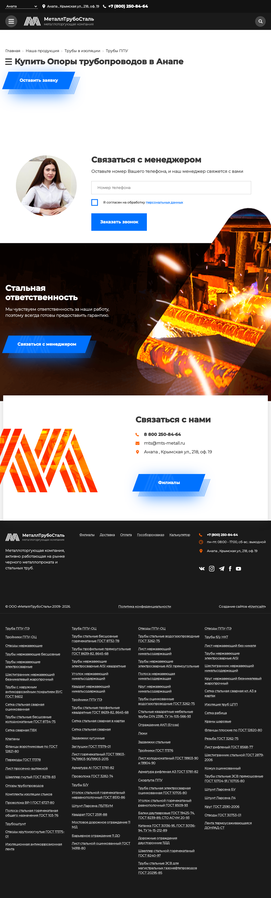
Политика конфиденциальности (144, 606)
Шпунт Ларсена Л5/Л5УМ (92, 806)
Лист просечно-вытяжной (26, 768)
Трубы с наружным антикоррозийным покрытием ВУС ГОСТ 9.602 (33, 691)
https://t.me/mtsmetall (221, 569)
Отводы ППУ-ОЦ (151, 628)
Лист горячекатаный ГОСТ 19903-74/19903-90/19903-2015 (98, 756)
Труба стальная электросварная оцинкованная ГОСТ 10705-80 (164, 790)
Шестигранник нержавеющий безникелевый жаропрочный (30, 677)
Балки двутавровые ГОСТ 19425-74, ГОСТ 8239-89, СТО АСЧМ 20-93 (166, 815)
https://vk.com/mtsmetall (202, 569)
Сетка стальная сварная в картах (98, 721)
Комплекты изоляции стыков (28, 794)
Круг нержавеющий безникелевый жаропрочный (233, 680)
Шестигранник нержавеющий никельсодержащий (229, 668)
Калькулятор (179, 534)
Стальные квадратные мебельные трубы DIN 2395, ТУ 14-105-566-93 (165, 714)
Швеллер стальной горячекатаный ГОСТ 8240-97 (166, 853)
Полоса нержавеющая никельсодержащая (156, 676)
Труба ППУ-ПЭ (17, 628)
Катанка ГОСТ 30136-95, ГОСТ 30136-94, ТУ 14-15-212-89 (167, 828)
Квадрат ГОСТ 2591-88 (89, 814)
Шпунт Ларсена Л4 (220, 798)
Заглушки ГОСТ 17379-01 (91, 746)
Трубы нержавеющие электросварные (22, 664)
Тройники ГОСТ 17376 (155, 750)
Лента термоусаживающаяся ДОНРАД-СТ (228, 825)
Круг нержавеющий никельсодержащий (154, 688)
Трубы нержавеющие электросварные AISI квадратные (99, 663)
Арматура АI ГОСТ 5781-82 (93, 768)
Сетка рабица (216, 713)
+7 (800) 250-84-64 (128, 6)
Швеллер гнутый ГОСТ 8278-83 (30, 777)
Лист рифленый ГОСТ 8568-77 (229, 747)
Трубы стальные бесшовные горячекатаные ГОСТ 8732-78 (95, 638)
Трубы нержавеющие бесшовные (32, 654)
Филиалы (169, 482)
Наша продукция (42, 50)
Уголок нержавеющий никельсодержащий (90, 676)
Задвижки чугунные (88, 738)
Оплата (126, 534)
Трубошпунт (15, 824)
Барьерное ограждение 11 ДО (96, 836)
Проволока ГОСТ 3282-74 (92, 776)
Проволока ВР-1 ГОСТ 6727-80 (29, 803)
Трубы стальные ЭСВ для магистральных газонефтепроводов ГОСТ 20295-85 (167, 868)
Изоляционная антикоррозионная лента (33, 846)
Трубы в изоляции (82, 50)
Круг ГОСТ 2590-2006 (222, 807)
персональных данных (164, 202)
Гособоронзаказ (150, 534)
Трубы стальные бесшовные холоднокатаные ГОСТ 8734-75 (30, 719)
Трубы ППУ (117, 50)
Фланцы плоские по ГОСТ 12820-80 (233, 730)
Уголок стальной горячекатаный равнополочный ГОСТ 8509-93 (164, 802)
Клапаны (12, 739)
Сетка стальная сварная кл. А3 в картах (230, 693)
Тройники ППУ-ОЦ (21, 637)
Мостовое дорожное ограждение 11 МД (101, 824)
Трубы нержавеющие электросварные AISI (222, 655)
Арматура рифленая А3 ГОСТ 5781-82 (168, 772)
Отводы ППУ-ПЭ (218, 628)
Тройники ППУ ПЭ (87, 700)
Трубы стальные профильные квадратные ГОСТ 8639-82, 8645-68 (100, 710)
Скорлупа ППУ (150, 780)
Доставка (107, 534)
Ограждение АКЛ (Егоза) (158, 725)
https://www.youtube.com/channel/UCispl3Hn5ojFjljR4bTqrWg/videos (238, 568)
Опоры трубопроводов (24, 786)
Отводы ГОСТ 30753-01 (223, 815)
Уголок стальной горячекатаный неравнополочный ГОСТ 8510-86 (98, 795)
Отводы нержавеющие (23, 646)
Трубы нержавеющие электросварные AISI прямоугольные (168, 663)
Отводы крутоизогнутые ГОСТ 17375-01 (35, 834)
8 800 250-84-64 (162, 434)
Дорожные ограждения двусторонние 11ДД (157, 840)
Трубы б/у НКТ (216, 637)
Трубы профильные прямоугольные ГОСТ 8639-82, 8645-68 (101, 651)
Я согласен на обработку (143, 202)
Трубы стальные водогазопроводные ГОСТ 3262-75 (168, 638)
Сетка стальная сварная (91, 729)
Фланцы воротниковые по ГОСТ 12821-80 (31, 748)
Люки (142, 733)
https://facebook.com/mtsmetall (230, 568)
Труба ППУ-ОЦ (84, 628)
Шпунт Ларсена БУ (220, 789)
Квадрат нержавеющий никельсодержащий (91, 688)
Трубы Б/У (80, 785)
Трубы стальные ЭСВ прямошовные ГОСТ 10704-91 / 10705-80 (234, 778)
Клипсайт (256, 606)
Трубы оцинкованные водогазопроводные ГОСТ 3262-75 (166, 701)
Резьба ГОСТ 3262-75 (221, 739)
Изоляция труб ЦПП (221, 704)
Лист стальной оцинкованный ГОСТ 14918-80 (101, 845)
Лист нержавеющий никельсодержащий (154, 651)
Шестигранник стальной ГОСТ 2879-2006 (234, 757)
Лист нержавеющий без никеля (230, 646)
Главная (12, 50)
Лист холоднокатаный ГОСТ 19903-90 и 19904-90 (168, 760)
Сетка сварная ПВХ (21, 730)
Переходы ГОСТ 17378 (23, 760)
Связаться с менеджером (46, 344)
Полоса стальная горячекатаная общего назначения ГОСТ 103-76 (31, 813)
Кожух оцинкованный (223, 768)
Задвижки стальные (154, 742)
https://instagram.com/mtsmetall (211, 568)
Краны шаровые (218, 721)
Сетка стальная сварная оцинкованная (24, 706)
